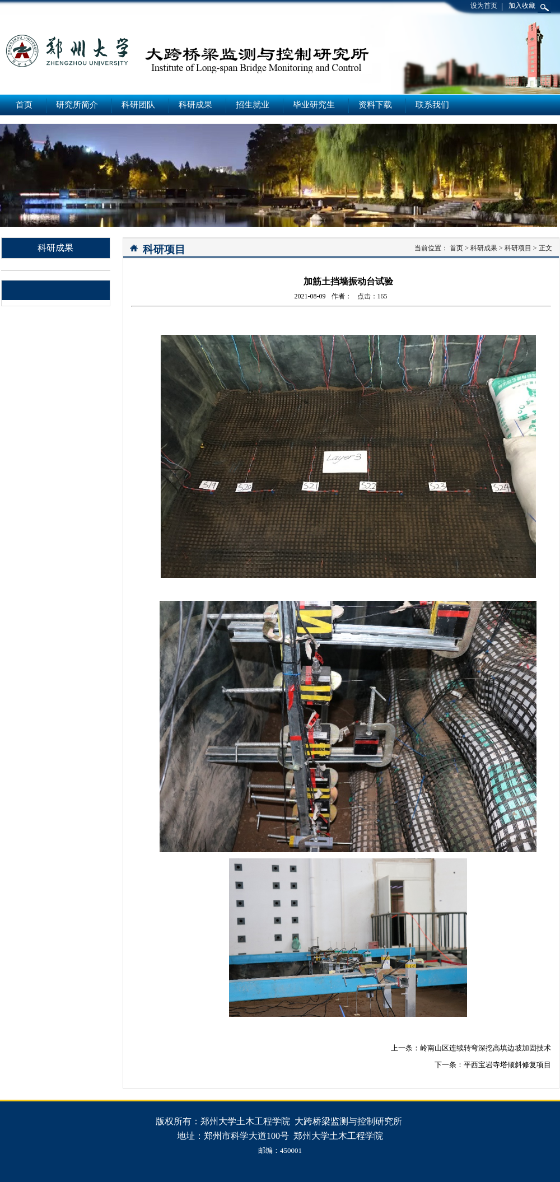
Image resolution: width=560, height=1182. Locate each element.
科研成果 (195, 104)
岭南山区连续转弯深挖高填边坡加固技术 (485, 1048)
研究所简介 (77, 104)
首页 (24, 104)
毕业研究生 (314, 104)
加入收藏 (521, 6)
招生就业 (252, 104)
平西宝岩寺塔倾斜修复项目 (507, 1064)
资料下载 (375, 104)
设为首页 (483, 6)
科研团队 (138, 104)
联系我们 (432, 104)
